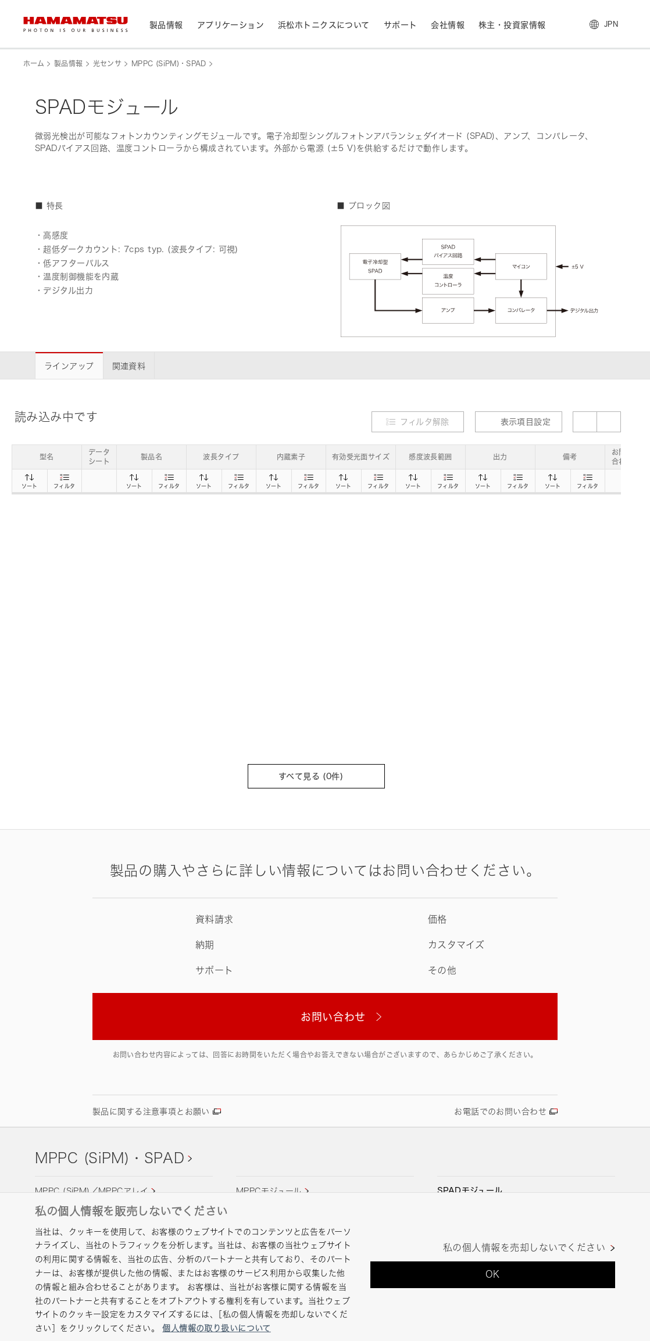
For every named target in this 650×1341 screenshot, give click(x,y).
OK (492, 1274)
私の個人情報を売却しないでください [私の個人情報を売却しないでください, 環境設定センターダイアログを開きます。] (524, 1247)
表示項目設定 (519, 421)
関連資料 (129, 366)
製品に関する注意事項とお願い (151, 1111)
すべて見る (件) (316, 776)
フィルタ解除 (424, 421)
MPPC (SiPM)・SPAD (168, 63)
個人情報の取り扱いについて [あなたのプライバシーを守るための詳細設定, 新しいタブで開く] (216, 1328)
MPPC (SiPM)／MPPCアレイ (91, 1191)
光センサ (107, 63)
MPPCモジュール (269, 1191)
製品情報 (68, 63)
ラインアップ (69, 366)
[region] (325, 1266)
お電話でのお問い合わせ (500, 1111)
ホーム (33, 63)
